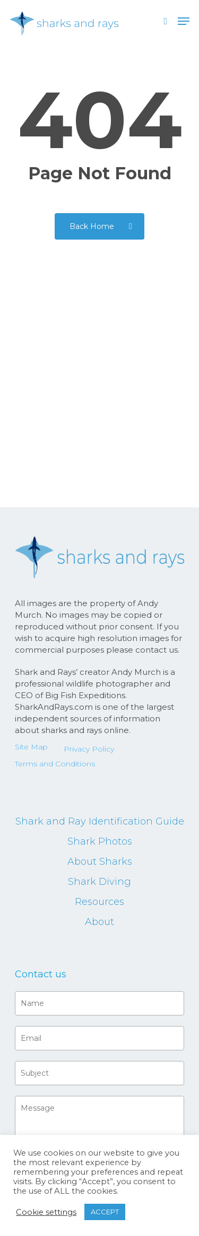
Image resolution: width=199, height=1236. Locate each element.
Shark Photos (99, 841)
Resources (99, 902)
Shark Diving (99, 881)
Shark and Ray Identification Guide (99, 821)
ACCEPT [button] (105, 1211)
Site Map (31, 747)
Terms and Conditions (55, 763)
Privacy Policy (89, 749)
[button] (183, 21)
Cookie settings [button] (46, 1212)
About (99, 922)
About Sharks (99, 861)
